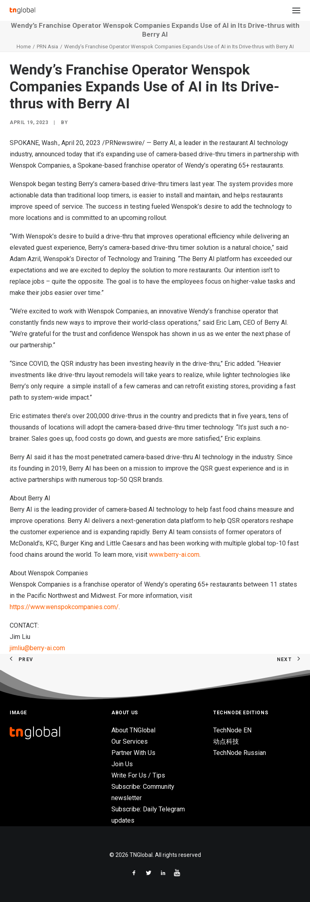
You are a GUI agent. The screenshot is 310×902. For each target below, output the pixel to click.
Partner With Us (133, 753)
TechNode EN (232, 730)
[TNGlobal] (22, 10)
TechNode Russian (239, 753)
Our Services (129, 741)
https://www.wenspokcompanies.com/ (64, 607)
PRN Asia (47, 47)
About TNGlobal (133, 730)
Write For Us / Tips (138, 775)
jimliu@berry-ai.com (38, 648)
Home (24, 47)
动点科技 (226, 741)
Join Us (122, 764)
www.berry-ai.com (174, 554)
